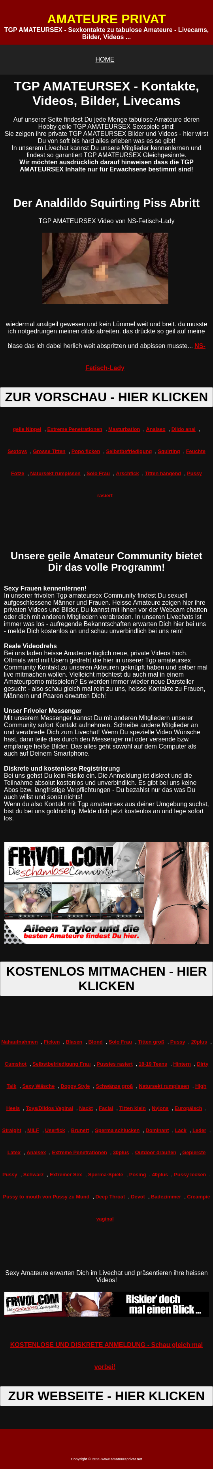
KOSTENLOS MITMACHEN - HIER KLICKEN (106, 978)
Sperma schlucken (117, 1130)
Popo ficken (86, 451)
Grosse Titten (49, 451)
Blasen (74, 1042)
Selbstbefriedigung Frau (61, 1064)
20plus (199, 1042)
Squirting (169, 451)
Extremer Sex (66, 1174)
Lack (181, 1130)
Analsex (156, 429)
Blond (96, 1042)
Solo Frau (98, 473)
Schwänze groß (114, 1086)
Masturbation (124, 429)
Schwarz (33, 1174)
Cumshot (15, 1064)
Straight (11, 1130)
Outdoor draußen (156, 1152)
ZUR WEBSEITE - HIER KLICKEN (106, 1396)
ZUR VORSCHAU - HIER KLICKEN (106, 397)
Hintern (182, 1064)
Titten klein (132, 1108)
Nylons (160, 1108)
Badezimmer (166, 1197)
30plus (121, 1152)
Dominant (157, 1130)
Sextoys (17, 451)
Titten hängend (163, 473)
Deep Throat (110, 1197)
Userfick (55, 1130)
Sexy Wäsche (38, 1086)
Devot (138, 1197)
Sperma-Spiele (105, 1174)
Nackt (86, 1108)
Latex (14, 1152)
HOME (105, 59)
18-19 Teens (153, 1064)
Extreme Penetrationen (74, 429)
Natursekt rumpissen (55, 473)
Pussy (177, 1042)
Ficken (52, 1042)
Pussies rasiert (115, 1064)
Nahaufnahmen (19, 1042)
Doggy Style (75, 1086)
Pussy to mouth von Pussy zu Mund (46, 1197)
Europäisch (188, 1108)
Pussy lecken (190, 1174)
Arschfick (127, 473)
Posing (137, 1174)
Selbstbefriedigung (129, 451)
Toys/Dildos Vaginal (49, 1108)
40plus (160, 1174)
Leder (199, 1130)
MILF (33, 1130)
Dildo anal (184, 429)
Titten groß (151, 1042)
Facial (106, 1108)
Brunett (80, 1130)
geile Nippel (27, 429)
